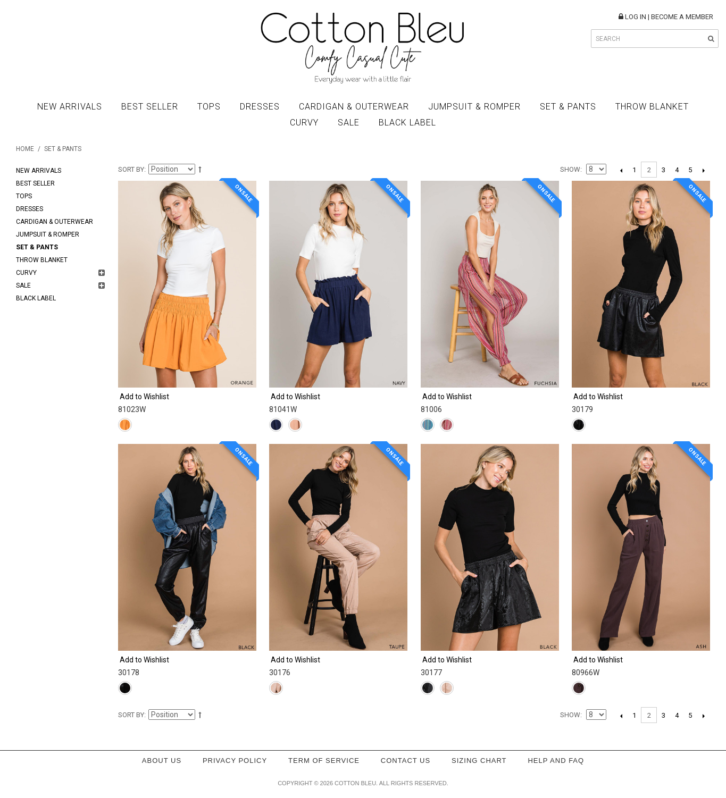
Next (703, 170)
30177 (431, 672)
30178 (128, 672)
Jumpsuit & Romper (474, 107)
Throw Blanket (652, 107)
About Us (161, 761)
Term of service (324, 761)
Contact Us (405, 761)
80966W (585, 672)
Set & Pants (568, 107)
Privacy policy (235, 761)
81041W (283, 409)
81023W (132, 409)
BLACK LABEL (407, 122)
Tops (209, 107)
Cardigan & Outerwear (354, 107)
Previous (621, 170)
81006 (431, 409)
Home (25, 149)
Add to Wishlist (144, 396)
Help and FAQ (556, 761)
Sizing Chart (479, 761)
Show (570, 169)
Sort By (131, 169)
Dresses (260, 107)
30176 (279, 672)
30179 (582, 409)
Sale (349, 122)
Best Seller (149, 107)
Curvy (304, 122)
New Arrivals (69, 107)
